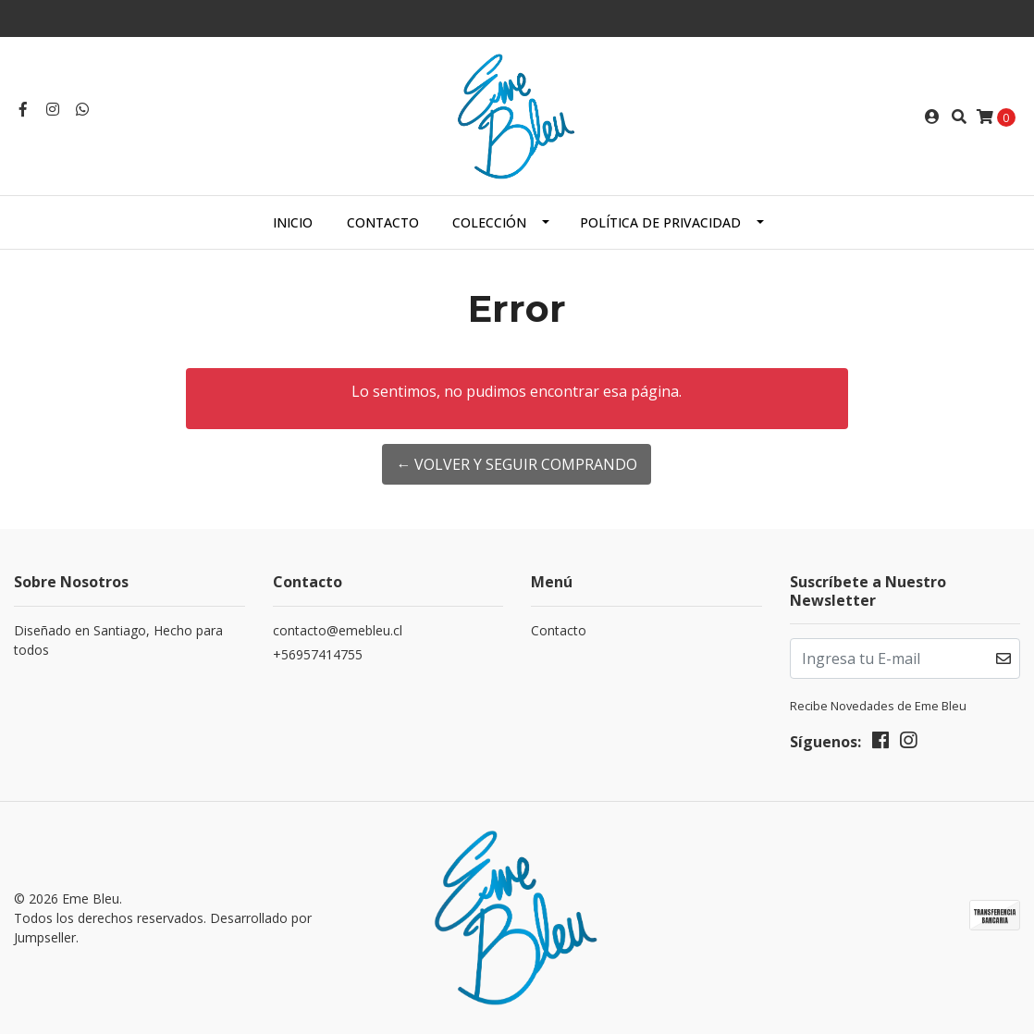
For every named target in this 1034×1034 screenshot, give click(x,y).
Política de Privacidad (660, 222)
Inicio (293, 222)
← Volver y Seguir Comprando (516, 464)
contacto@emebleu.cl (337, 630)
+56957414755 (318, 654)
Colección (489, 222)
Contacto (383, 222)
